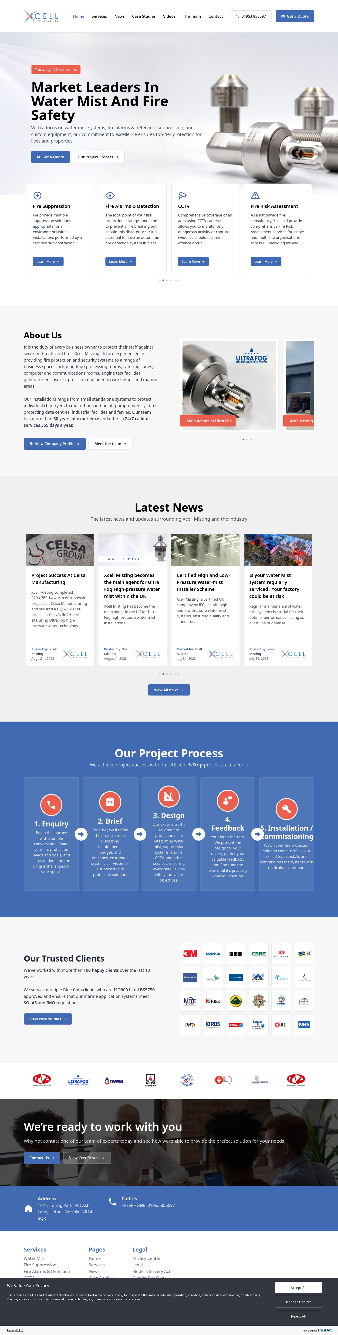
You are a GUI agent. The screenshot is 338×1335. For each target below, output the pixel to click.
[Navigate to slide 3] (167, 280)
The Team (192, 16)
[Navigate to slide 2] (163, 280)
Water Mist (69, 100)
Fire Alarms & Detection (47, 1271)
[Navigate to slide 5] (174, 280)
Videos (169, 16)
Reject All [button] (298, 1316)
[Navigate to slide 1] (160, 280)
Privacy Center (146, 1258)
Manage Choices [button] (298, 1301)
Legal (137, 1265)
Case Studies (143, 16)
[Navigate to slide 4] (171, 280)
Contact (215, 16)
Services (99, 16)
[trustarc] (325, 1330)
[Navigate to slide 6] (178, 280)
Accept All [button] (299, 1287)
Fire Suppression (40, 1265)
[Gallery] (169, 227)
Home (78, 16)
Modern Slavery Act (151, 1271)
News (119, 16)
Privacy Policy (15, 1330)
